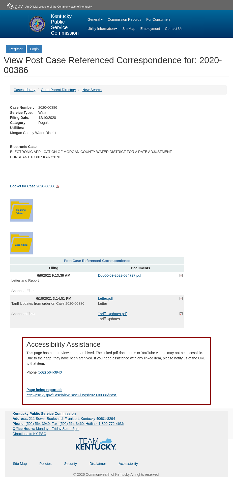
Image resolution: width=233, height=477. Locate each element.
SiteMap (128, 29)
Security (70, 464)
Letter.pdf (105, 298)
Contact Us (173, 29)
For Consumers (158, 19)
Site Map (20, 464)
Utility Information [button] (102, 29)
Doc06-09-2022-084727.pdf (119, 275)
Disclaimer (98, 464)
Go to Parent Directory (58, 90)
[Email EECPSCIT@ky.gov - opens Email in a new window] (116, 392)
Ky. (14, 5)
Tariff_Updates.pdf (112, 314)
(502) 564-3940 (50, 372)
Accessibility (128, 464)
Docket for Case (32, 186)
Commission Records (124, 19)
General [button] (95, 19)
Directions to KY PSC (29, 434)
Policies (45, 464)
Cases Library (24, 90)
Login (34, 49)
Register (15, 49)
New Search (92, 90)
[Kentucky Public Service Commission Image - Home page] (53, 24)
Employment (150, 29)
